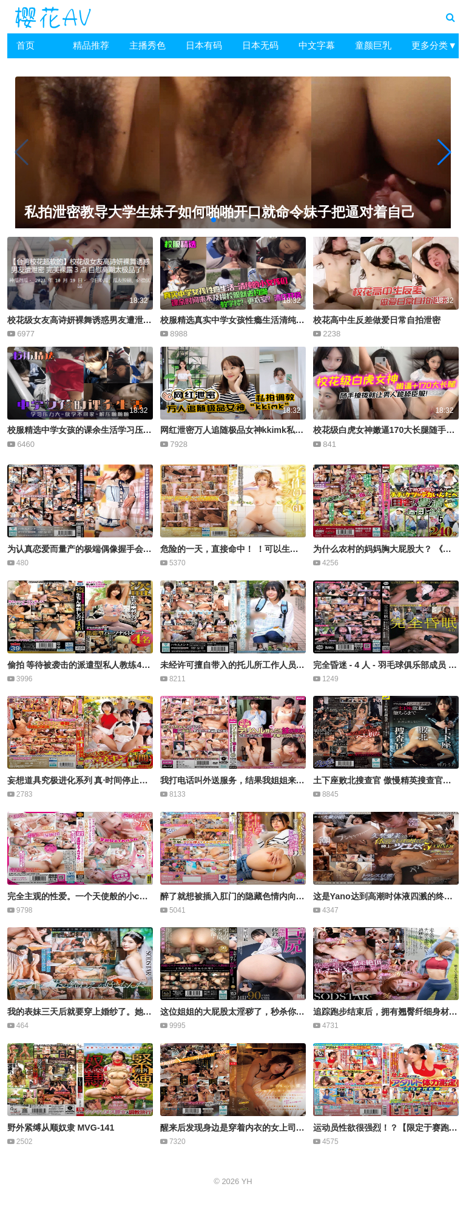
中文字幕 (317, 45)
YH (246, 1181)
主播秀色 (147, 45)
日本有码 (204, 45)
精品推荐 (91, 45)
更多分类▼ (434, 45)
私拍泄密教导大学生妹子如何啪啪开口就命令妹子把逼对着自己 (213, 212)
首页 (25, 45)
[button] (444, 152)
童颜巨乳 (373, 45)
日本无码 (260, 45)
